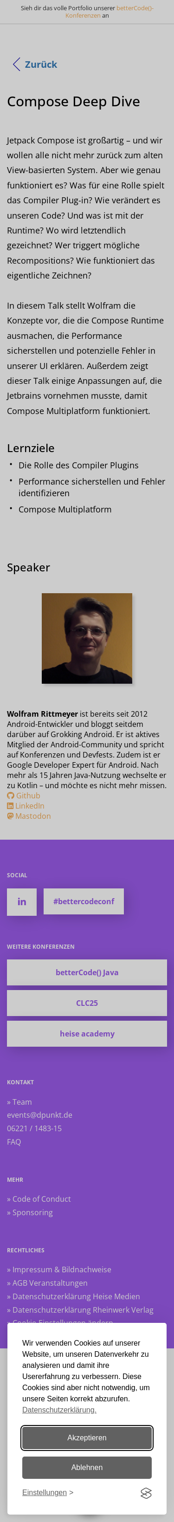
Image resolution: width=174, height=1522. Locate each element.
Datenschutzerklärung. (59, 1410)
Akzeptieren (87, 1438)
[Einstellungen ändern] (47, 1493)
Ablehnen (87, 1467)
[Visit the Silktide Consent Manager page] (146, 1493)
